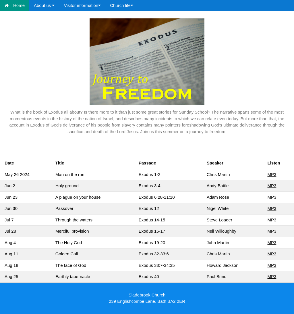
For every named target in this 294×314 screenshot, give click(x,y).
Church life (121, 5)
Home (15, 5)
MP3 (271, 174)
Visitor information (82, 5)
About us (44, 5)
